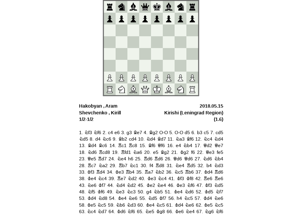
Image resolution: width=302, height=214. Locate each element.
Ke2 (150, 185)
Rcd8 (104, 152)
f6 (193, 152)
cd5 (219, 133)
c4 (110, 133)
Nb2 (159, 172)
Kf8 (189, 179)
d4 (98, 139)
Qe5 (91, 159)
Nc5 (178, 172)
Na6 (137, 152)
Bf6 (190, 139)
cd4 (133, 139)
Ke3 (119, 172)
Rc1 (122, 146)
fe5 (220, 152)
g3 (129, 133)
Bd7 (161, 139)
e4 (178, 146)
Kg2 (184, 152)
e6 (117, 133)
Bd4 (92, 146)
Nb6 (120, 205)
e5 (155, 152)
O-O (163, 133)
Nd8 (102, 198)
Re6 (207, 179)
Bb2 (122, 139)
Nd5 (83, 139)
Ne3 (119, 192)
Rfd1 (126, 152)
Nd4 (150, 139)
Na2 (103, 166)
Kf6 (101, 192)
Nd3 (218, 166)
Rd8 (159, 166)
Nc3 (131, 192)
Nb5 (158, 192)
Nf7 (219, 192)
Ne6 (91, 185)
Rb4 (130, 172)
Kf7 (102, 185)
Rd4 (100, 172)
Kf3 (90, 172)
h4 (179, 198)
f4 (151, 166)
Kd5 (208, 192)
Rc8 (133, 146)
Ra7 (149, 172)
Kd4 (208, 172)
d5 (187, 133)
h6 (130, 159)
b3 (199, 133)
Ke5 (91, 205)
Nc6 (106, 139)
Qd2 (207, 146)
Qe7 (218, 146)
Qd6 (177, 159)
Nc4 (207, 139)
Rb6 (189, 172)
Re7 (121, 179)
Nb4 (187, 146)
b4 (209, 166)
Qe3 (210, 152)
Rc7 (92, 166)
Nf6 (97, 133)
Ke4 (91, 179)
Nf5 (91, 192)
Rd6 (148, 159)
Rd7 (102, 159)
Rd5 (191, 166)
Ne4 (121, 159)
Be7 (137, 133)
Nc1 (133, 166)
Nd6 (92, 152)
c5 (206, 133)
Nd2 (132, 179)
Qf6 (161, 146)
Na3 (180, 139)
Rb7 (123, 166)
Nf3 (88, 133)
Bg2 (153, 133)
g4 (149, 192)
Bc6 (103, 146)
